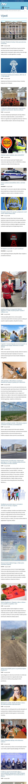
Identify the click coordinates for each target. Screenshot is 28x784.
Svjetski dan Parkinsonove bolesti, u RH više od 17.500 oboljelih (13, 75)
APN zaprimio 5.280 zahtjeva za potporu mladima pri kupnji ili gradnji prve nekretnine (13, 381)
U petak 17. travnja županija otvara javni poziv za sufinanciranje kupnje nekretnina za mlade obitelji (14, 345)
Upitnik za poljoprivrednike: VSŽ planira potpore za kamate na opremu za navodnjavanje (14, 423)
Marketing (21, 1)
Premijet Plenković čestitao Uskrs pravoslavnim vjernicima (13, 42)
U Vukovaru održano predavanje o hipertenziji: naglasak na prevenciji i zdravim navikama (13, 109)
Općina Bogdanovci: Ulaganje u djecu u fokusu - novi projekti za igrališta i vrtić (13, 603)
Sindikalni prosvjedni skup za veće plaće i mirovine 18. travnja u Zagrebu (12, 504)
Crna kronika (3, 186)
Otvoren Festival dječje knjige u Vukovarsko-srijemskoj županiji (12, 563)
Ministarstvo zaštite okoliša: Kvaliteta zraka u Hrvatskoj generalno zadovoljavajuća (13, 703)
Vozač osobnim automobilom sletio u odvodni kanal (13, 183)
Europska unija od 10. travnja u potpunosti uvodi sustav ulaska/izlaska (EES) (14, 212)
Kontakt (17, 1)
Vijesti (2, 45)
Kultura (2, 566)
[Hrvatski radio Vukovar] (3, 3)
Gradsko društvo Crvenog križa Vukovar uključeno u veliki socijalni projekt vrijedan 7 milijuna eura (13, 310)
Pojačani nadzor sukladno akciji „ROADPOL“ (12, 155)
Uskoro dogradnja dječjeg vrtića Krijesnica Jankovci (12, 741)
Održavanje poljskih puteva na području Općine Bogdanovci (13, 669)
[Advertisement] (14, 131)
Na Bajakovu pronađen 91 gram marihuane (12, 248)
